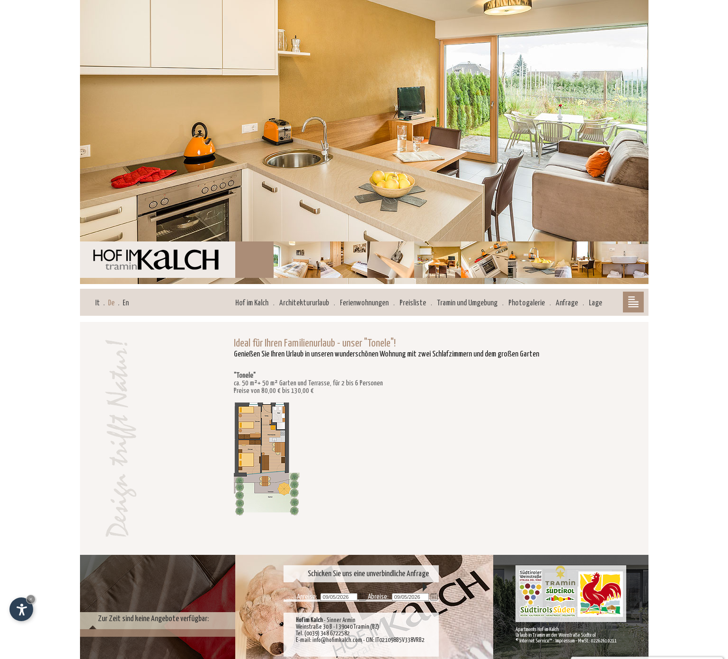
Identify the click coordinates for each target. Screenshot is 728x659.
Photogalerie (526, 303)
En (126, 303)
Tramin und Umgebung (467, 303)
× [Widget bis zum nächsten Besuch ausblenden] (31, 599)
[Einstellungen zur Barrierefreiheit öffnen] (21, 609)
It (97, 303)
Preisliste (413, 303)
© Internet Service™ (533, 640)
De (111, 303)
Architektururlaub (304, 303)
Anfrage (567, 303)
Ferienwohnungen (364, 303)
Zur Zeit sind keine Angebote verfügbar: (153, 619)
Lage (595, 303)
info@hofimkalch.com (337, 640)
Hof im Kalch (251, 303)
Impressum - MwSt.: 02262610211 (586, 640)
